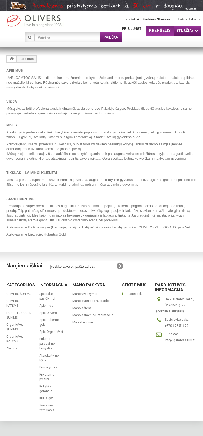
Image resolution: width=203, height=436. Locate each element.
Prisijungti (132, 29)
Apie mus (46, 306)
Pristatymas (48, 367)
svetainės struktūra (156, 19)
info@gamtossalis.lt (180, 340)
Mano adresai (82, 308)
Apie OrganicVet (51, 332)
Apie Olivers (48, 313)
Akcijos (11, 348)
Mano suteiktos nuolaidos (91, 301)
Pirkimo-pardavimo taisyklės (47, 343)
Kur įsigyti (46, 398)
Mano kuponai (82, 322)
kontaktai (132, 19)
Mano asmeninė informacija (92, 315)
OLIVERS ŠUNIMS (18, 294)
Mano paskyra (88, 285)
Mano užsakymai (84, 294)
